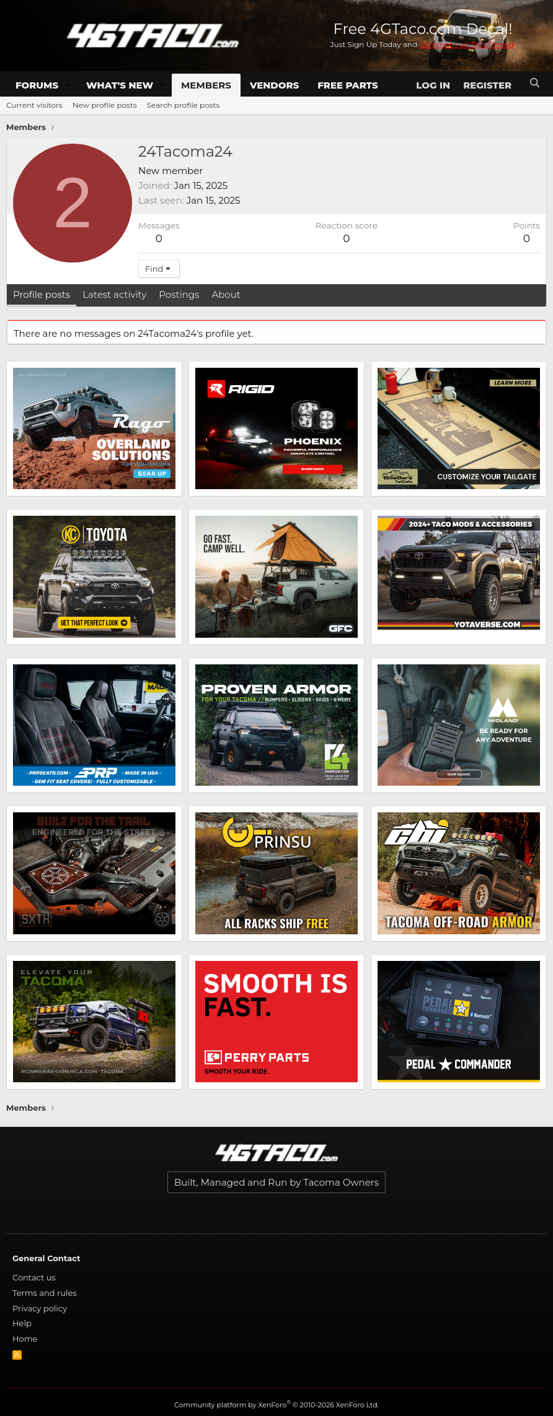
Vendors (274, 85)
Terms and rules (44, 1293)
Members (206, 85)
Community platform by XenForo (276, 1405)
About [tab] (226, 294)
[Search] (535, 82)
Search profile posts (183, 105)
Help (22, 1323)
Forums (36, 85)
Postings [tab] (179, 294)
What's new (119, 85)
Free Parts (347, 85)
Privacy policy (39, 1308)
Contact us (34, 1277)
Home (24, 1339)
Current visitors (34, 105)
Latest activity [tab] (114, 294)
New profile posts (105, 105)
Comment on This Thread (466, 44)
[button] (68, 85)
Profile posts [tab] (41, 294)
